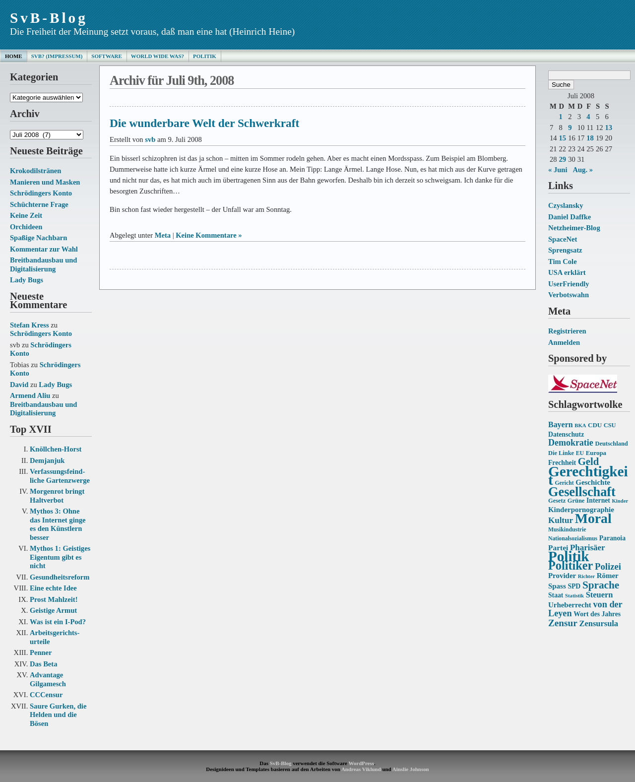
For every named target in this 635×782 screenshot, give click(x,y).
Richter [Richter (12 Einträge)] (586, 576)
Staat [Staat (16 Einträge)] (555, 595)
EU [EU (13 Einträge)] (580, 453)
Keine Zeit (26, 215)
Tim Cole (562, 261)
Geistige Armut (53, 610)
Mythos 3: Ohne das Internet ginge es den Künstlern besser (58, 524)
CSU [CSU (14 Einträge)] (610, 425)
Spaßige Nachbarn (38, 238)
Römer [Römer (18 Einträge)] (608, 576)
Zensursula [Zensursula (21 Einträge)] (598, 623)
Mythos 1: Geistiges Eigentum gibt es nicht (60, 557)
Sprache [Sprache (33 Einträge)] (600, 585)
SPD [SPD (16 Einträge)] (574, 586)
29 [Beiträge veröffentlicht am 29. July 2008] (563, 159)
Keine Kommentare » (209, 235)
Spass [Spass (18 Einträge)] (557, 586)
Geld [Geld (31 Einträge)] (588, 461)
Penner (41, 652)
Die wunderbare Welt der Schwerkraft (204, 123)
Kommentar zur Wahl (44, 249)
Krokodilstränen (35, 171)
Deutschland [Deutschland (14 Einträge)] (611, 443)
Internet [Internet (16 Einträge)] (598, 500)
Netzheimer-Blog (574, 228)
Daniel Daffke (569, 217)
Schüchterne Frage (39, 204)
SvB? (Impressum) (57, 56)
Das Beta (43, 664)
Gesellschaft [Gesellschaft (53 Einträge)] (582, 492)
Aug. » (582, 170)
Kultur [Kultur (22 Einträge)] (560, 520)
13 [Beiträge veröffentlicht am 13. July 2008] (608, 127)
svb (150, 139)
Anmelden (564, 342)
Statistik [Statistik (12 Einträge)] (574, 595)
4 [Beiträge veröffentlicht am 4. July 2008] (588, 117)
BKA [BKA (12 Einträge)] (580, 425)
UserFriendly (568, 284)
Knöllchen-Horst (55, 449)
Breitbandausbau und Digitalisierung (43, 264)
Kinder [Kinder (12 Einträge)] (620, 501)
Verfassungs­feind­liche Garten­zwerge (60, 475)
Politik (204, 56)
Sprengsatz (565, 250)
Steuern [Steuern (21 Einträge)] (599, 594)
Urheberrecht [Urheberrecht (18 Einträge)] (569, 605)
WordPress (361, 763)
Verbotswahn (568, 295)
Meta (163, 235)
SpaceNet (562, 239)
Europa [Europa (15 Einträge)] (596, 452)
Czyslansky (565, 205)
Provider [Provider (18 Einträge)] (562, 576)
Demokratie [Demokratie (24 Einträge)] (570, 443)
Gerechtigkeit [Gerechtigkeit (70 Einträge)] (588, 475)
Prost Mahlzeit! (53, 599)
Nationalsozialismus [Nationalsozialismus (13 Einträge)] (572, 538)
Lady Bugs (26, 280)
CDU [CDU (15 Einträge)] (595, 425)
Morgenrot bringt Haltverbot (57, 495)
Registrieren (567, 331)
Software (106, 56)
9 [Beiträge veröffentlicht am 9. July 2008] (570, 127)
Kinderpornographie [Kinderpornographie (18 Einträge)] (581, 510)
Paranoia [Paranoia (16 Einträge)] (612, 538)
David (19, 385)
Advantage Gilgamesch (48, 679)
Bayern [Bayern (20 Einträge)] (560, 424)
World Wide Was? (157, 56)
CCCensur (46, 695)
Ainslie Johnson (410, 769)
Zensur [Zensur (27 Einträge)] (562, 623)
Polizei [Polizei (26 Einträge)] (608, 566)
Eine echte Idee (53, 588)
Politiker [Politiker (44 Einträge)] (570, 565)
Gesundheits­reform (59, 577)
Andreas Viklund (361, 769)
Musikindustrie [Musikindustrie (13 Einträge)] (567, 529)
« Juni (558, 170)
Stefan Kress (29, 325)
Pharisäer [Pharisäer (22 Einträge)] (587, 547)
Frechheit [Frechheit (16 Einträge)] (562, 462)
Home (13, 56)
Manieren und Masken (45, 182)
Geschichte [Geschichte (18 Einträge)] (592, 482)
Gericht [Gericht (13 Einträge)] (564, 483)
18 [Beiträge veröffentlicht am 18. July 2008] (590, 138)
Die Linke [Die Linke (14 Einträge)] (561, 453)
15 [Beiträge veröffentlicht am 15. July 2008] (563, 138)
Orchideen (26, 227)
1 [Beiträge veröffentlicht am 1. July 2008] (561, 117)
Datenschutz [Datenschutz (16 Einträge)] (566, 434)
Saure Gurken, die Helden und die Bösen (58, 714)
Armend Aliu (30, 395)
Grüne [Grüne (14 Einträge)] (576, 500)
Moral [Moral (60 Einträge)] (593, 518)
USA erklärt (567, 272)
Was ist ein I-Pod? (58, 622)
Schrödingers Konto (41, 193)
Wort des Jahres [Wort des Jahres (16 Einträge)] (597, 614)
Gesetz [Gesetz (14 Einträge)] (557, 500)
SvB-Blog (49, 18)
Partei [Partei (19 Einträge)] (558, 547)
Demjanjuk (47, 460)
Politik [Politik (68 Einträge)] (568, 556)
